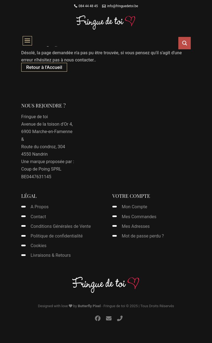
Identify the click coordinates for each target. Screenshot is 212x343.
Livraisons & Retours (51, 255)
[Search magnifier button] (184, 43)
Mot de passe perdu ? (143, 236)
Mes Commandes (139, 216)
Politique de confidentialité (57, 236)
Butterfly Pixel (89, 306)
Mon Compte (134, 206)
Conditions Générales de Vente (61, 226)
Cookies (38, 245)
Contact (38, 216)
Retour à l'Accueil (44, 67)
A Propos (40, 206)
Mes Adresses (136, 226)
